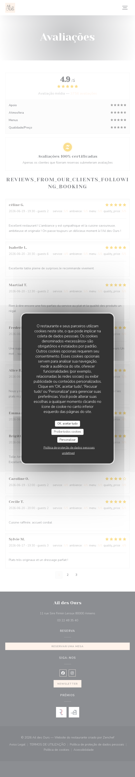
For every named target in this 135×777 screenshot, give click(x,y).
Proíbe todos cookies (67, 432)
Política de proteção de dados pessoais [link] (69, 448)
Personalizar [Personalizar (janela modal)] (68, 440)
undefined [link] (68, 453)
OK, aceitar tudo (67, 423)
